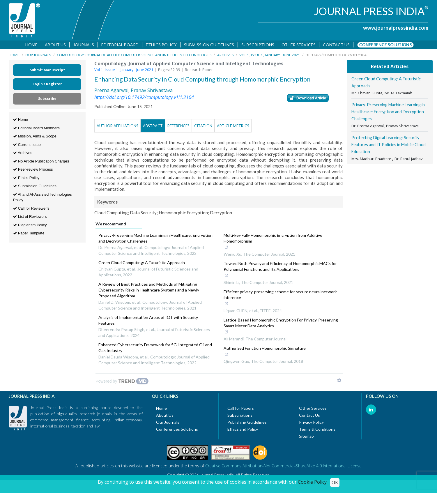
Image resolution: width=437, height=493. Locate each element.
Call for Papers (240, 409)
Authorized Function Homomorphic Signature (265, 353)
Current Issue (27, 145)
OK (335, 482)
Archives (225, 56)
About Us (55, 44)
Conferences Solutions (177, 429)
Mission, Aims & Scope (34, 137)
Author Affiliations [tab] (117, 126)
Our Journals (38, 56)
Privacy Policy (311, 422)
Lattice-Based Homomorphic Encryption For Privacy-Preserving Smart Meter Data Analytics (281, 327)
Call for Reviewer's (31, 209)
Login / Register (47, 84)
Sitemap (306, 436)
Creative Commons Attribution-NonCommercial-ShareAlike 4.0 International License (283, 466)
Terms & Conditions (317, 429)
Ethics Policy (161, 44)
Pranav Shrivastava (152, 91)
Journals (83, 44)
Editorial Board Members (36, 128)
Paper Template (28, 234)
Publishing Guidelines (247, 422)
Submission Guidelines (209, 44)
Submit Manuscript (47, 70)
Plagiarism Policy (30, 225)
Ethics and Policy (242, 429)
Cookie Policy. (313, 482)
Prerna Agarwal (111, 91)
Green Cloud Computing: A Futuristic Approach (141, 263)
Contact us (336, 44)
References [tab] (178, 126)
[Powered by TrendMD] (121, 382)
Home (31, 44)
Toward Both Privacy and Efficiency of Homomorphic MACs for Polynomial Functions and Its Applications (280, 271)
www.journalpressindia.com (395, 27)
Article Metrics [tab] (233, 126)
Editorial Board (120, 44)
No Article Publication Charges (41, 162)
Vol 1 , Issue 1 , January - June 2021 (269, 56)
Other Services (299, 44)
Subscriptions (257, 44)
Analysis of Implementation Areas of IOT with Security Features (148, 321)
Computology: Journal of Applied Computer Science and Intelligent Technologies (134, 56)
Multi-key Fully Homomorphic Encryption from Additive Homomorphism (277, 243)
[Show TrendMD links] (339, 381)
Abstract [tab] (153, 126)
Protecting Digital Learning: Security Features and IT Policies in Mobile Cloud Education (388, 145)
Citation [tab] (203, 126)
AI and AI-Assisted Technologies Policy (42, 198)
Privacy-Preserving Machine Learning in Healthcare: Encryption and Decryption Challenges (155, 239)
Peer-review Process (33, 170)
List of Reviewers (30, 217)
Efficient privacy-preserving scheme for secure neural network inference (280, 299)
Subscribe (47, 99)
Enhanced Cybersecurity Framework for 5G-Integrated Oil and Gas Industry (155, 348)
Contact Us (309, 416)
